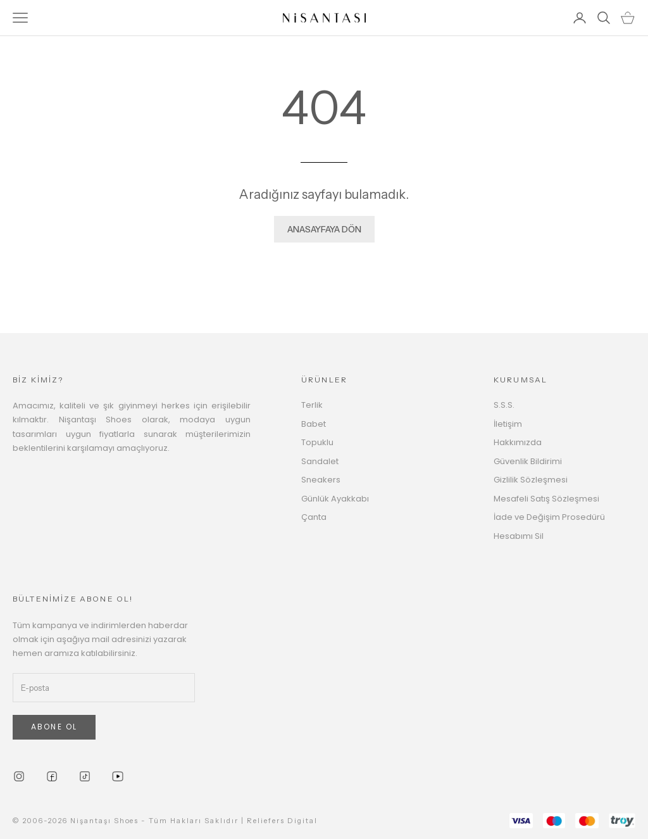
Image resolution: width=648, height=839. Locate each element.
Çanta (314, 517)
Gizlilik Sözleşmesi (531, 480)
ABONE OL (54, 726)
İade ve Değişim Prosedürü (549, 517)
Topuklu (317, 442)
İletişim (508, 424)
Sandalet (320, 461)
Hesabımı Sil (519, 536)
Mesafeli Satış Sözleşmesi (546, 499)
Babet (313, 424)
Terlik (312, 405)
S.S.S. (504, 405)
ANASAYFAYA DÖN (324, 229)
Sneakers (320, 480)
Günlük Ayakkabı (335, 499)
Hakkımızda (518, 442)
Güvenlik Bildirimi (528, 461)
